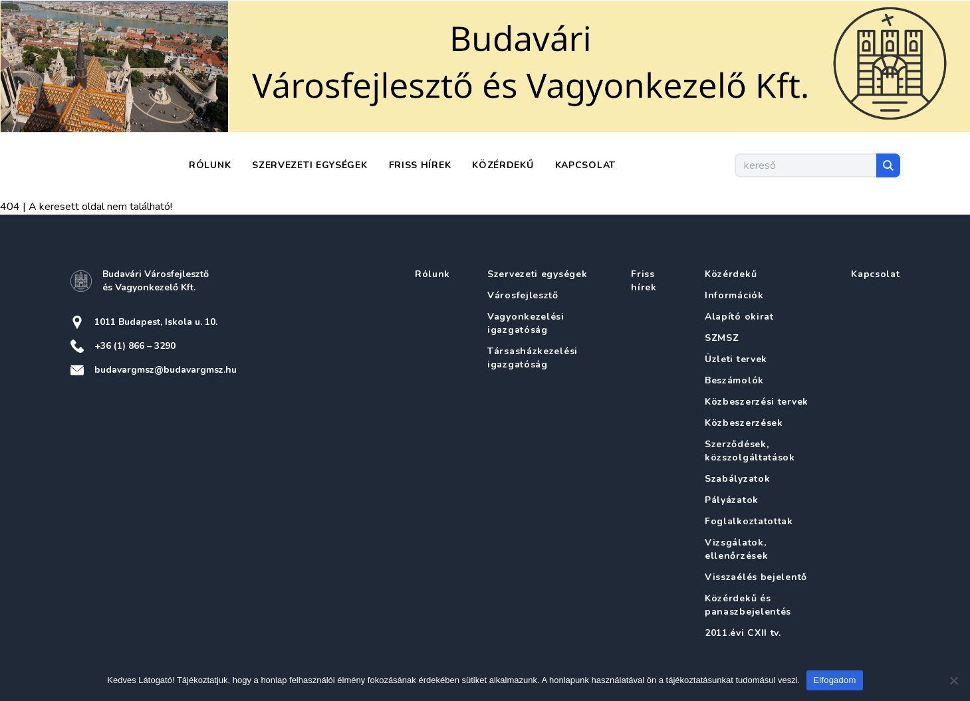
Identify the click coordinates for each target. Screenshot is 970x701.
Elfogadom (834, 680)
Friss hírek (420, 165)
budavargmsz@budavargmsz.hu (165, 369)
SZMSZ (722, 338)
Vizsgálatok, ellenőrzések (736, 549)
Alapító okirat (739, 316)
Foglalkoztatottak (749, 521)
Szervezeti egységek (309, 165)
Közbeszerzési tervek (756, 401)
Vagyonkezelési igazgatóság (525, 323)
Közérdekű (502, 165)
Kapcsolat (585, 165)
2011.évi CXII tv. (743, 633)
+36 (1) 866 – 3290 (135, 346)
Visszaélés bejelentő (756, 577)
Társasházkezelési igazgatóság (532, 358)
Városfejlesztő (522, 295)
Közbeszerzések (744, 423)
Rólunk (210, 165)
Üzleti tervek (736, 359)
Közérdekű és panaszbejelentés (748, 605)
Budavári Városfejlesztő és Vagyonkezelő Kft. (155, 281)
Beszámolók (734, 380)
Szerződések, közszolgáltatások (750, 451)
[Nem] (953, 680)
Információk (734, 295)
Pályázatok (732, 500)
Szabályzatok (737, 478)
